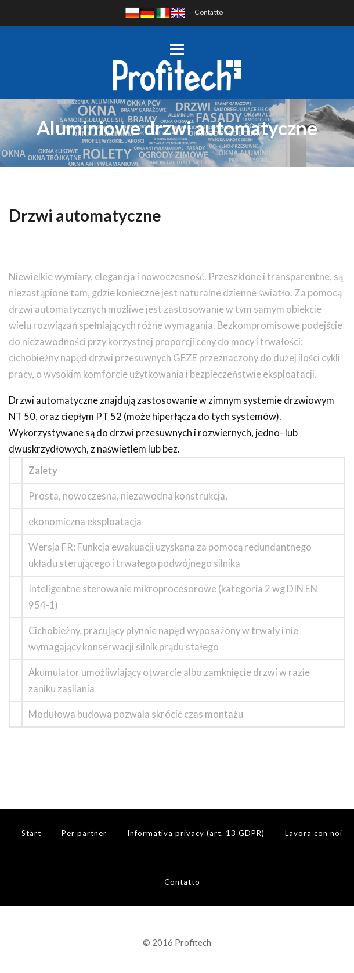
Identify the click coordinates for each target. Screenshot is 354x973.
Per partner (84, 833)
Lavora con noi (313, 833)
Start (31, 833)
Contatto (208, 12)
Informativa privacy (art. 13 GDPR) (196, 833)
